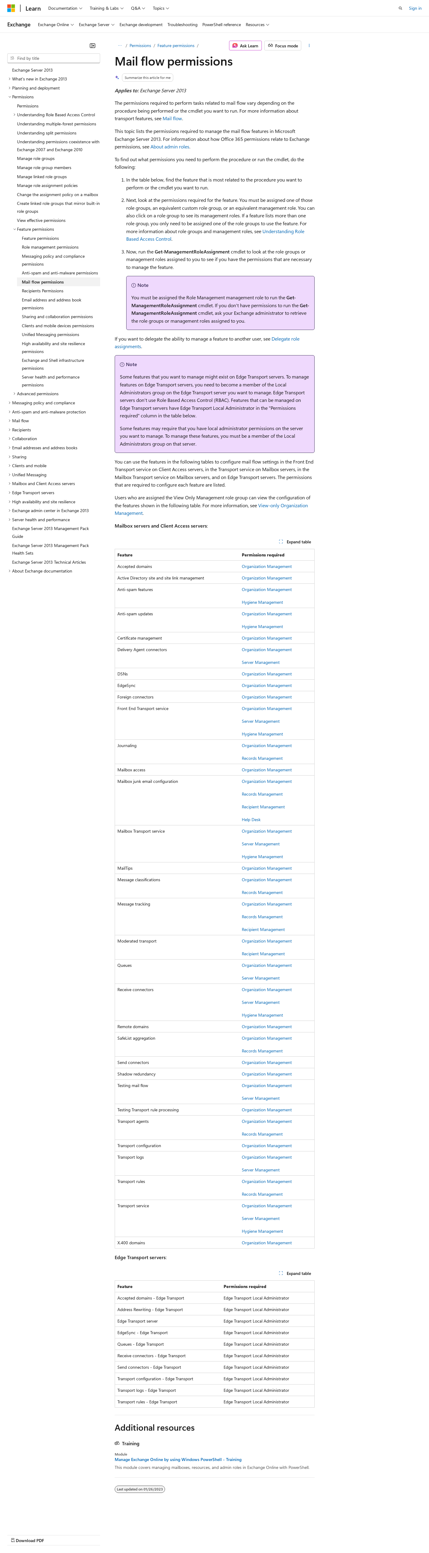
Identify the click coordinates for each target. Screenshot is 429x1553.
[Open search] (400, 8)
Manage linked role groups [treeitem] (42, 176)
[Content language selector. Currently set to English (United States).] (35, 1520)
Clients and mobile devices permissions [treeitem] (58, 325)
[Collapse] (92, 45)
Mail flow (172, 118)
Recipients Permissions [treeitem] (42, 291)
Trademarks (251, 1534)
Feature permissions (175, 45)
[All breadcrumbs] (120, 45)
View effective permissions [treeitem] (41, 220)
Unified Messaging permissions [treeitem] (50, 334)
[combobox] (53, 58)
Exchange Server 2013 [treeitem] (32, 70)
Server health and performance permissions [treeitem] (50, 381)
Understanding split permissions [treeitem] (46, 133)
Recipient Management (263, 807)
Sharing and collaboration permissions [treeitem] (57, 316)
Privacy (132, 1534)
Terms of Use (222, 1534)
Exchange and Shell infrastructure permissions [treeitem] (53, 364)
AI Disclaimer (19, 1534)
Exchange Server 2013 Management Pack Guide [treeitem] (50, 532)
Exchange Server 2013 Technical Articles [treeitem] (49, 562)
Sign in (415, 8)
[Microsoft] (11, 8)
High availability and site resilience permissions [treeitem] (53, 347)
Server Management (261, 662)
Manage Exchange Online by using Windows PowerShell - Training (178, 1459)
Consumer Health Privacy (174, 1534)
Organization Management (267, 566)
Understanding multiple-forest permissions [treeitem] (56, 124)
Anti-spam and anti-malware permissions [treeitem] (60, 273)
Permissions (140, 45)
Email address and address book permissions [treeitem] (51, 304)
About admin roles (169, 146)
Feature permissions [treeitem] (40, 238)
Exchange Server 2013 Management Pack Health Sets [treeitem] (50, 549)
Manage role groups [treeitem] (36, 158)
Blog (83, 1534)
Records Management (262, 758)
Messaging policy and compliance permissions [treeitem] (53, 260)
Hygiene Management (262, 602)
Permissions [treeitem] (28, 106)
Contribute (109, 1534)
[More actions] (309, 45)
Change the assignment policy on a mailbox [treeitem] (57, 194)
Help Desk (251, 819)
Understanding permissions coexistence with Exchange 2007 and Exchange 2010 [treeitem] (58, 145)
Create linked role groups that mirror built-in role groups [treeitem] (58, 207)
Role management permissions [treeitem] (50, 247)
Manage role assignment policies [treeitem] (47, 185)
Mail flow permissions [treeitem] (43, 282)
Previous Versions (55, 1534)
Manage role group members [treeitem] (44, 167)
